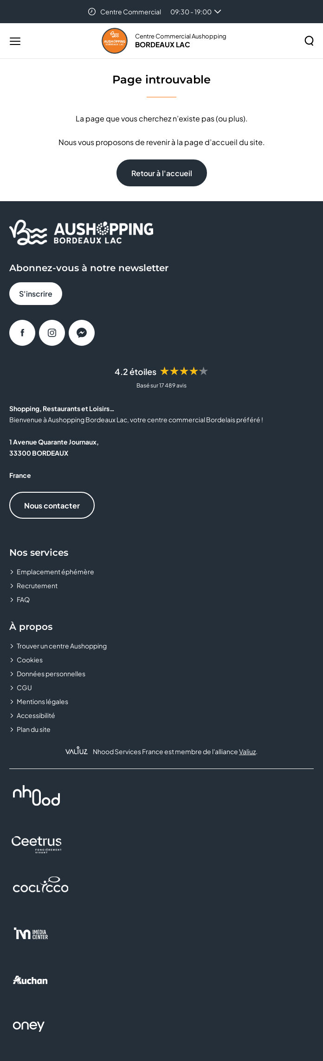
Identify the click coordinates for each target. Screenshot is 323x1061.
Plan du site (34, 729)
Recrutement (37, 585)
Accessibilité (36, 715)
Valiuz (247, 751)
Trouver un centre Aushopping (62, 646)
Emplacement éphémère (55, 571)
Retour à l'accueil (161, 173)
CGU (24, 687)
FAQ (23, 599)
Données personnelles (51, 673)
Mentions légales (42, 701)
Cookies (30, 659)
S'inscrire (35, 294)
